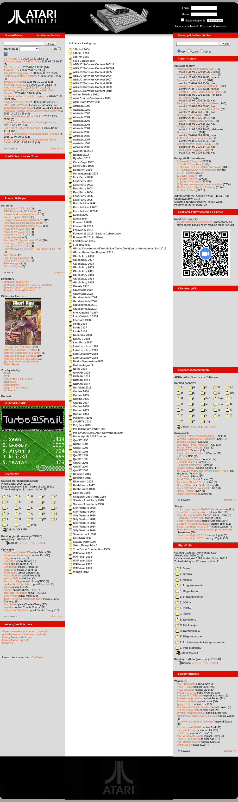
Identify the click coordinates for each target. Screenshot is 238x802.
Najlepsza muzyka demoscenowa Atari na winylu (32, 110)
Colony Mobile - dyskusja (16, 637)
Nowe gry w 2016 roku (17, 243)
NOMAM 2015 (79, 376)
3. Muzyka (183, 579)
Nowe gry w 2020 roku (17, 228)
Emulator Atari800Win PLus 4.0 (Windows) (28, 284)
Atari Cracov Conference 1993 (90, 98)
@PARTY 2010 (80, 421)
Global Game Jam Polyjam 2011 (91, 252)
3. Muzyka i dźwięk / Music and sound (199, 167)
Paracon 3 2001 (80, 417)
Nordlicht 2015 (80, 387)
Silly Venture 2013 (82, 522)
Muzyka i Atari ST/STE (190, 115)
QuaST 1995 (78, 447)
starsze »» (57, 148)
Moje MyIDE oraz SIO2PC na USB (197, 715)
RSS (56, 48)
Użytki (195, 51)
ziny (205, 421)
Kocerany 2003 (80, 335)
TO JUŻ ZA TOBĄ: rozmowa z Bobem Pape (202, 470)
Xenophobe (10, 572)
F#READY (183, 450)
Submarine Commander (18, 555)
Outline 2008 (79, 406)
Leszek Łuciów (185, 467)
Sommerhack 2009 (82, 534)
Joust (7, 563)
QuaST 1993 (78, 440)
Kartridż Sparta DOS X (17, 217)
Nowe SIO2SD (185, 689)
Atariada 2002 (79, 120)
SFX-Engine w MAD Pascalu (20, 211)
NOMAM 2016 (79, 380)
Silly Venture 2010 (82, 515)
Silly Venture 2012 (82, 519)
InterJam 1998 (80, 320)
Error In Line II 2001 (83, 207)
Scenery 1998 (79, 492)
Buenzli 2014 (79, 154)
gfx (230, 392)
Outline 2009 (79, 410)
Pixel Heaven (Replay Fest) (193, 149)
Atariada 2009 (79, 147)
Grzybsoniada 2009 (83, 301)
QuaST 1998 (78, 459)
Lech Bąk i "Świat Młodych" (193, 444)
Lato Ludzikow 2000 (83, 350)
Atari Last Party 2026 (16, 104)
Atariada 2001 (79, 117)
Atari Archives (11, 384)
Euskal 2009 (78, 214)
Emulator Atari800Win (16, 281)
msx (218, 404)
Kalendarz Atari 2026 (16, 84)
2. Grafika (183, 574)
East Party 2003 (81, 188)
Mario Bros (10, 569)
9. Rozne (183, 613)
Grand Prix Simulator (16, 610)
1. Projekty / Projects (189, 161)
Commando (10, 566)
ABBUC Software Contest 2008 (90, 83)
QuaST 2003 (78, 462)
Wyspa (8, 587)
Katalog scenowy (185, 382)
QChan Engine (12, 266)
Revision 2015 (80, 477)
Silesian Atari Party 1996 (86, 504)
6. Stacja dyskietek (189, 596)
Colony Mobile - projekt (15, 640)
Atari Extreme (12, 67)
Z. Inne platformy (188, 647)
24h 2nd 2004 (79, 49)
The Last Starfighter (15, 592)
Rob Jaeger (183, 476)
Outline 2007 (79, 402)
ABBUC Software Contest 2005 (90, 72)
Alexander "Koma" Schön (191, 482)
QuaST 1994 (78, 443)
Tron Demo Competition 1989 (89, 549)
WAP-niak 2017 (80, 564)
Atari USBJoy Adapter (189, 515)
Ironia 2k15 (78, 323)
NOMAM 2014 (79, 372)
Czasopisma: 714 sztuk (17, 347)
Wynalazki (180, 681)
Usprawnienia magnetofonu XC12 (23, 220)
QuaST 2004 (78, 466)
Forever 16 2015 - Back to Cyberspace (95, 233)
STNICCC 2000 (80, 537)
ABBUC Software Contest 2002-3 (91, 64)
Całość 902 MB (187, 652)
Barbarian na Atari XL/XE (191, 80)
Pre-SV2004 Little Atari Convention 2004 (96, 432)
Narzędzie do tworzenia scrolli (21, 214)
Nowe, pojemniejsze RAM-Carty (195, 509)
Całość (11, 542)
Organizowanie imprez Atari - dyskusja (24, 631)
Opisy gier (7, 549)
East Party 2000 (81, 177)
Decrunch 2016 (80, 169)
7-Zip (32, 543)
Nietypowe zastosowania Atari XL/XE (198, 109)
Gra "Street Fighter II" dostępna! (22, 128)
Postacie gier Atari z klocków (20, 75)
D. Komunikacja (187, 630)
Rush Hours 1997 (82, 485)
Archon (8, 589)
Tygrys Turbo (184, 704)
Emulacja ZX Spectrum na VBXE (23, 240)
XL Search (9, 390)
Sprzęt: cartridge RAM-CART (194, 526)
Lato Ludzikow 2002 (83, 357)
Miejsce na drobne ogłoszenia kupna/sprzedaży (204, 529)
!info (206, 398)
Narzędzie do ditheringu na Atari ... (197, 68)
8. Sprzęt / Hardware (189, 181)
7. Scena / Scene (187, 178)
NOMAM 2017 (79, 383)
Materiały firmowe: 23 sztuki (20, 355)
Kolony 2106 (11, 578)
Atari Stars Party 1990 (84, 101)
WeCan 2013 (79, 571)
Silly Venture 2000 (82, 507)
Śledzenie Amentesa (189, 464)
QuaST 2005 (78, 470)
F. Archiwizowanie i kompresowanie (200, 642)
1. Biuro (182, 568)
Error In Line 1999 (82, 203)
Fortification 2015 (82, 241)
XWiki (6, 375)
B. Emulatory (185, 619)
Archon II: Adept (13, 581)
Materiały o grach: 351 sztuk (20, 358)
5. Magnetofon (186, 591)
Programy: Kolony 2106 (190, 517)
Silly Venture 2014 (82, 526)
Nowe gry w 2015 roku (17, 246)
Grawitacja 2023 (81, 293)
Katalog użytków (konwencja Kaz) (195, 552)
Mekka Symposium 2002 (86, 361)
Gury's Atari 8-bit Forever (18, 378)
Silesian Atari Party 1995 (86, 500)
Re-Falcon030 (12, 58)
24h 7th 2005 (79, 56)
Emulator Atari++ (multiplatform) (22, 287)
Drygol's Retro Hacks (15, 387)
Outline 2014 (79, 414)
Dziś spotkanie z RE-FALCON (21, 61)
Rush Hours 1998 (82, 489)
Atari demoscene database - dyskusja (24, 634)
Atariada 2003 (79, 124)
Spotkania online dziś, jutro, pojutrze (25, 96)
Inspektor (9, 607)
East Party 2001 (81, 181)
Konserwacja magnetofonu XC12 (23, 225)
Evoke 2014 (78, 218)
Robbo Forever (12, 575)
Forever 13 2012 (81, 229)
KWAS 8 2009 (79, 338)
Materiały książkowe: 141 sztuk (22, 352)
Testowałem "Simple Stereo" (193, 707)
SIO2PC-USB (185, 686)
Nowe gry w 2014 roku (17, 260)
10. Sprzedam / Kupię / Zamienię (196, 187)
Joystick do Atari (186, 701)
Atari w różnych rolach (190, 736)
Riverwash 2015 (81, 481)
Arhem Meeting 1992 (84, 94)
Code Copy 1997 (81, 162)
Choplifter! (10, 561)
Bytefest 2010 (79, 158)
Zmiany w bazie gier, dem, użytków (197, 103)
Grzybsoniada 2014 (83, 308)
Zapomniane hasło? (186, 26)
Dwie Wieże (11, 595)
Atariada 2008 (79, 143)
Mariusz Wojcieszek (188, 459)
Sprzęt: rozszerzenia (189, 520)
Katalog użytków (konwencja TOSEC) (197, 659)
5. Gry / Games (186, 172)
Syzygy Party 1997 (82, 541)
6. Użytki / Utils (185, 175)
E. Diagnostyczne (188, 636)
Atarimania (9, 381)
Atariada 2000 (79, 113)
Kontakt (6, 396)
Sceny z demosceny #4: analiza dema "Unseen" (32, 133)
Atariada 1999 (79, 109)
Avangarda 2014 (81, 150)
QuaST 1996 (78, 451)
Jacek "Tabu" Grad (188, 479)
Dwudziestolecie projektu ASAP (22, 116)
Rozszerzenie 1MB (188, 709)
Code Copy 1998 (81, 165)
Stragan (179, 506)
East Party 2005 (81, 195)
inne (32, 524)
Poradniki (7, 205)
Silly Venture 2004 (82, 511)
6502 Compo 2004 (82, 60)
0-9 (6, 496)
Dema (207, 51)
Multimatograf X (81, 365)
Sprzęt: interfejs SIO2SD (191, 538)
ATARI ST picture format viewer (195, 138)
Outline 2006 (79, 398)
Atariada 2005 (79, 132)
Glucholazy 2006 (81, 256)
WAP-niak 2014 (80, 556)
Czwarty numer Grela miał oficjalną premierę (30, 122)
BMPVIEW (10, 254)
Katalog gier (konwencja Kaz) (19, 480)
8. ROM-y (183, 608)
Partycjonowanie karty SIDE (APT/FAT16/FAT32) (32, 248)
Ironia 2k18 (78, 331)
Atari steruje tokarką (188, 741)
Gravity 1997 (79, 286)
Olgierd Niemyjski (187, 493)
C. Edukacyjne (186, 625)
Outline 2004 (79, 391)
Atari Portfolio (185, 97)
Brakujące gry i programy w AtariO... (198, 86)
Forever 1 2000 (80, 222)
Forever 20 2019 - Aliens (86, 237)
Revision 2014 (80, 474)
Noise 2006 (78, 368)
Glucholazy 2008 (81, 263)
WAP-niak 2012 (80, 553)
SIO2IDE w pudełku (188, 738)
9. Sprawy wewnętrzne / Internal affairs (199, 184)
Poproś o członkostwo (213, 26)
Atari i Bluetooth (186, 683)
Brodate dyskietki (14, 81)
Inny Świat (10, 604)
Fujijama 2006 (79, 244)
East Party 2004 (81, 192)
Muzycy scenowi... (187, 132)
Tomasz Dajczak (186, 441)
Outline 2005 (79, 395)
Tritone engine (12, 263)
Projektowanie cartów (189, 698)
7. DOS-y (183, 602)
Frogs (7, 558)
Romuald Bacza (186, 462)
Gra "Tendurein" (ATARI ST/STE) (196, 143)
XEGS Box (183, 733)
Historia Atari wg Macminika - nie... (197, 74)
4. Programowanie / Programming (196, 169)
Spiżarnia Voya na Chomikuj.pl (21, 361)
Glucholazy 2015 (81, 282)
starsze (59, 272)
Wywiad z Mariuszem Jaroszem (195, 435)
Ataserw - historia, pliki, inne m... (196, 120)
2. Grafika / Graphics (189, 164)
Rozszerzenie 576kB (189, 727)
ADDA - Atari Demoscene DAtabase (196, 377)
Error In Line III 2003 (83, 211)
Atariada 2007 (79, 139)
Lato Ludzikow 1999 (83, 346)
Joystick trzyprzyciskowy (191, 712)
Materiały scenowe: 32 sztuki (21, 349)
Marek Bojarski (185, 490)
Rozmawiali (181, 433)
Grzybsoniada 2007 (83, 297)
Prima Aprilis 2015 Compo (87, 436)
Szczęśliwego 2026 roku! (18, 107)
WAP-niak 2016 (80, 560)
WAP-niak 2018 (80, 568)
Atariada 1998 (79, 105)
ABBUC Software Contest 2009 (90, 87)
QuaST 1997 (78, 455)
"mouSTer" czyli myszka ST (193, 512)
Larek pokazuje (13, 237)
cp (229, 387)
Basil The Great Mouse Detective (23, 598)
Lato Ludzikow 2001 (83, 353)
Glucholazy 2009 (81, 267)
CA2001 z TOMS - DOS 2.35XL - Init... (199, 91)
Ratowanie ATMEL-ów (190, 695)
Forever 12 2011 (81, 226)
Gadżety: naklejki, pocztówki (193, 523)
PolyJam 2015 (80, 425)
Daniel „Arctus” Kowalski (191, 453)
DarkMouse (183, 744)
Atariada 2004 (79, 128)
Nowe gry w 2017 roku (17, 234)
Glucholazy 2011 (81, 271)
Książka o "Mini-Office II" (191, 126)
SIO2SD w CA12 (186, 692)
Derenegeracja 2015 (83, 173)
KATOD (181, 456)
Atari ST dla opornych (16, 257)
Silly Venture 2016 (82, 530)
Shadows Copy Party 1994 (87, 496)
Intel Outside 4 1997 (83, 312)
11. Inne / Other (186, 190)
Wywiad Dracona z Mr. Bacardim (196, 438)
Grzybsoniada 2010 (83, 304)
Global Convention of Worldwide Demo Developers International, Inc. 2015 (117, 248)
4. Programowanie (189, 585)
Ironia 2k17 (78, 327)
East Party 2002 (81, 184)
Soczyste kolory (186, 730)
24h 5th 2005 (79, 53)
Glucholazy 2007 (81, 259)
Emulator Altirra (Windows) (19, 290)
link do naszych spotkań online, (195, 222)
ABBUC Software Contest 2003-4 (91, 68)
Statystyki (7, 643)
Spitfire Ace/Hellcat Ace (17, 584)
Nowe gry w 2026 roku (17, 101)
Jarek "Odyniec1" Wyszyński (193, 488)
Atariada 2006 (79, 135)
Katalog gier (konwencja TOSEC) (21, 536)
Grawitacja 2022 (81, 289)
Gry (183, 51)
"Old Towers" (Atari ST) (17, 552)
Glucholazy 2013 (81, 275)
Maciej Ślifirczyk (186, 485)
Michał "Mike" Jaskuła (189, 447)
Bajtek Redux (11, 364)
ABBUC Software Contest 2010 (90, 90)
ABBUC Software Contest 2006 (90, 75)
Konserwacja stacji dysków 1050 (23, 222)
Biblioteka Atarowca (13, 296)
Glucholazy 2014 (81, 278)
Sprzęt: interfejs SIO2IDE (191, 535)
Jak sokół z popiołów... (17, 73)
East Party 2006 (81, 199)
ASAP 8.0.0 (10, 70)
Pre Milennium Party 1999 (87, 429)
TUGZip (40, 543)
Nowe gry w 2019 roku (17, 231)
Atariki (7, 373)
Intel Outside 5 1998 (83, 316)
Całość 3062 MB (15, 529)
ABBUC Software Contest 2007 (90, 79)
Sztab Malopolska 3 (83, 545)
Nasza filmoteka (13, 87)
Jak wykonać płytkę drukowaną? (196, 721)
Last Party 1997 (81, 342)
